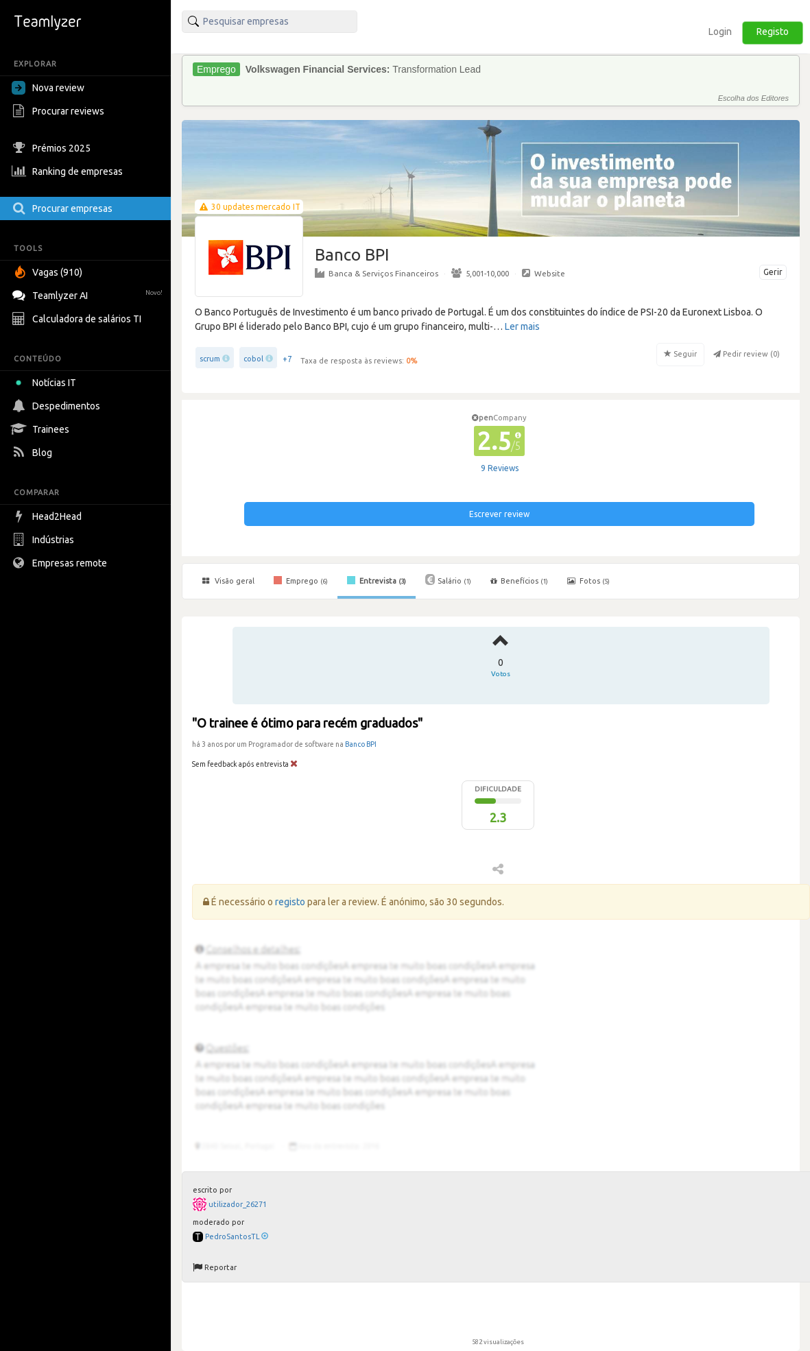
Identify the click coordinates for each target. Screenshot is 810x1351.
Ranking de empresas (69, 171)
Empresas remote (61, 563)
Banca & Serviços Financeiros (376, 273)
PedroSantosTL (236, 1236)
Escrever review (499, 514)
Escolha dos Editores (753, 98)
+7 (287, 359)
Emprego (301, 580)
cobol (253, 359)
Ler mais (522, 326)
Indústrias (44, 539)
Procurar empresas (63, 208)
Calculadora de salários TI (78, 318)
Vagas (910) (48, 272)
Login (720, 31)
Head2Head (48, 516)
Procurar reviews (59, 111)
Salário (448, 579)
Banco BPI (361, 744)
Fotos (588, 581)
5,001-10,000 (480, 273)
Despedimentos (57, 405)
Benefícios (519, 581)
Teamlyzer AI (89, 294)
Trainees (42, 429)
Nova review (48, 88)
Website (543, 273)
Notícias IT (46, 382)
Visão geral (228, 581)
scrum (210, 359)
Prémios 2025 (53, 148)
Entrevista (376, 580)
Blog (33, 452)
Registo (773, 31)
